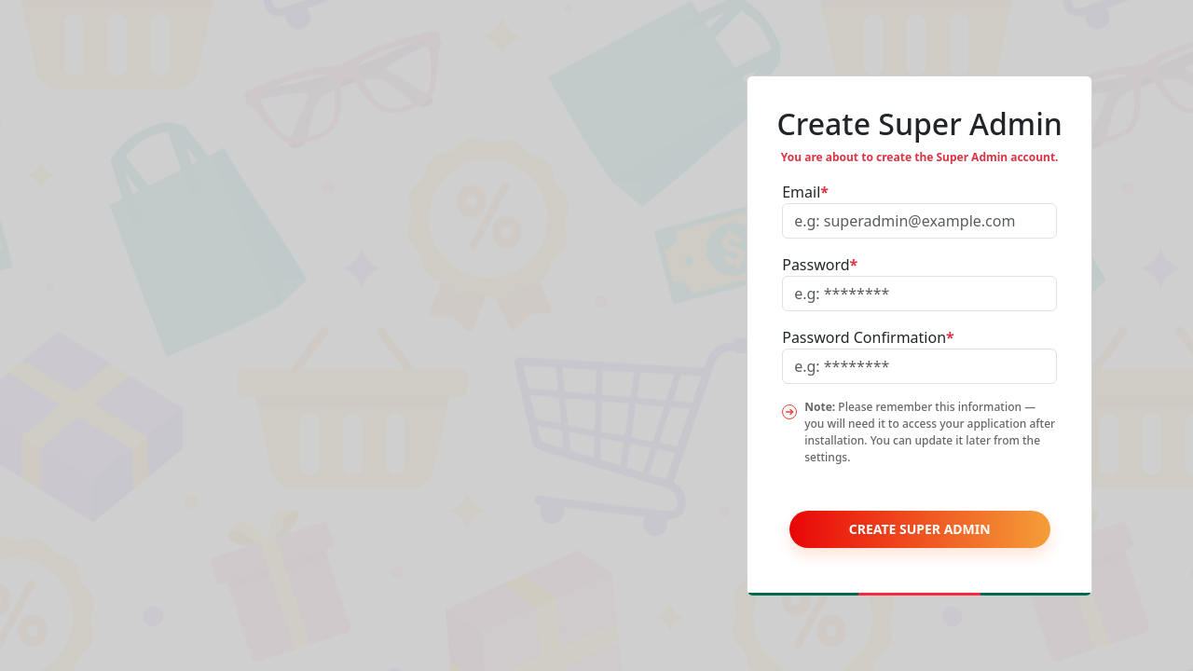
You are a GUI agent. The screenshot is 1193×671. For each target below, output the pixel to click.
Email (805, 192)
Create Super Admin (920, 529)
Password (819, 264)
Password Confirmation (868, 337)
